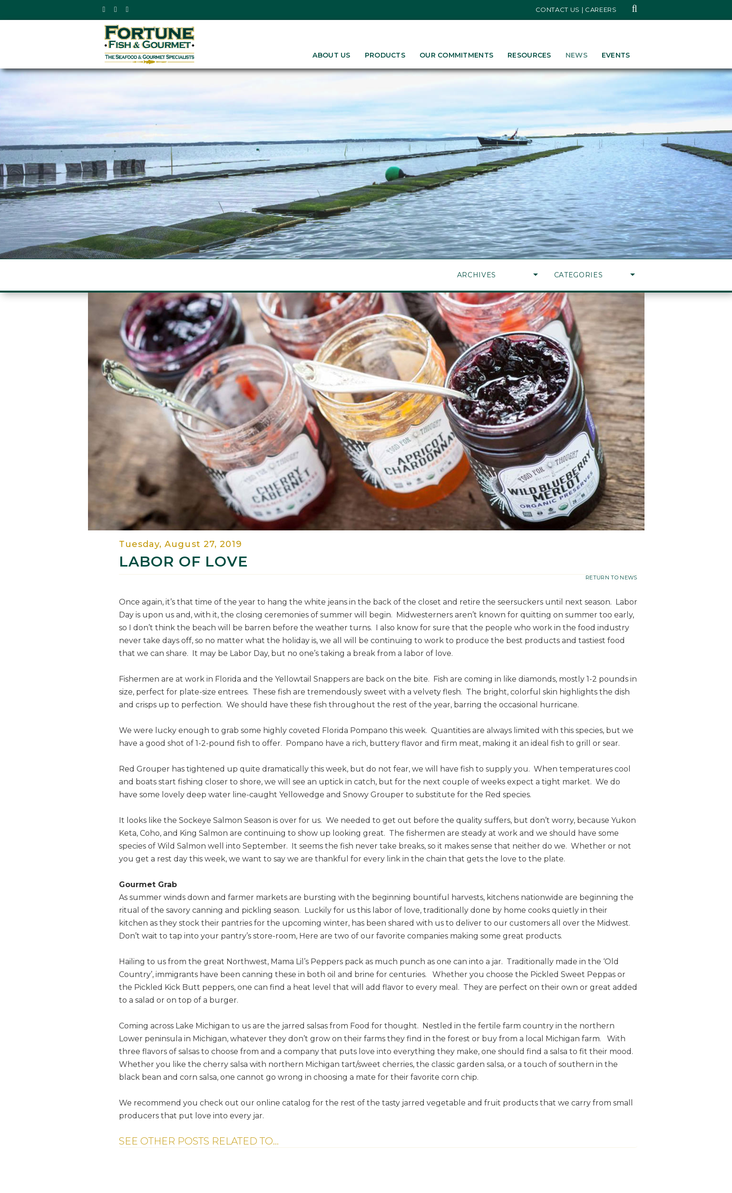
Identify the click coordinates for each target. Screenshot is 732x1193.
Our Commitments (456, 55)
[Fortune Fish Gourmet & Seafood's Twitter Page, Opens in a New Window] (104, 9)
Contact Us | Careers (576, 9)
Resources (529, 55)
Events (616, 55)
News (576, 55)
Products (385, 55)
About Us (331, 55)
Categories (594, 275)
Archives (497, 275)
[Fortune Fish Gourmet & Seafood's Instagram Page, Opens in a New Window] (115, 9)
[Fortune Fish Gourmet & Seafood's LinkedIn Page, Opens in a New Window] (127, 9)
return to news (611, 577)
